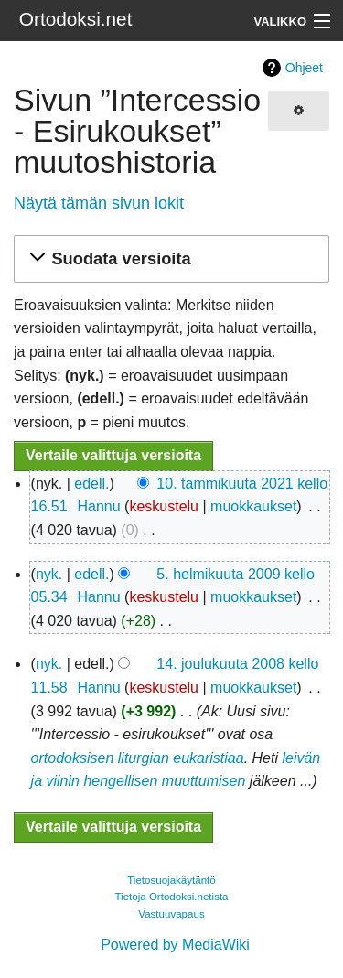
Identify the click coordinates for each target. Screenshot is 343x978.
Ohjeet (304, 67)
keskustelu (163, 506)
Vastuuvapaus (171, 913)
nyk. (49, 574)
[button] (169, 259)
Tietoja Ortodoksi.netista (171, 896)
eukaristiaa (208, 758)
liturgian (143, 758)
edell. (91, 483)
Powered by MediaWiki (175, 944)
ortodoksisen (72, 758)
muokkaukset (253, 506)
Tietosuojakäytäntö (171, 880)
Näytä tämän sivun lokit (99, 203)
